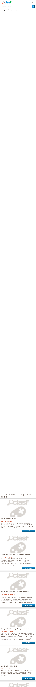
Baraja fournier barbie (8, 518)
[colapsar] (32, 2)
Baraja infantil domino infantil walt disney (15, 554)
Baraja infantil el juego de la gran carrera (15, 629)
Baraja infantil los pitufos (9, 666)
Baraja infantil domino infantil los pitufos (15, 591)
